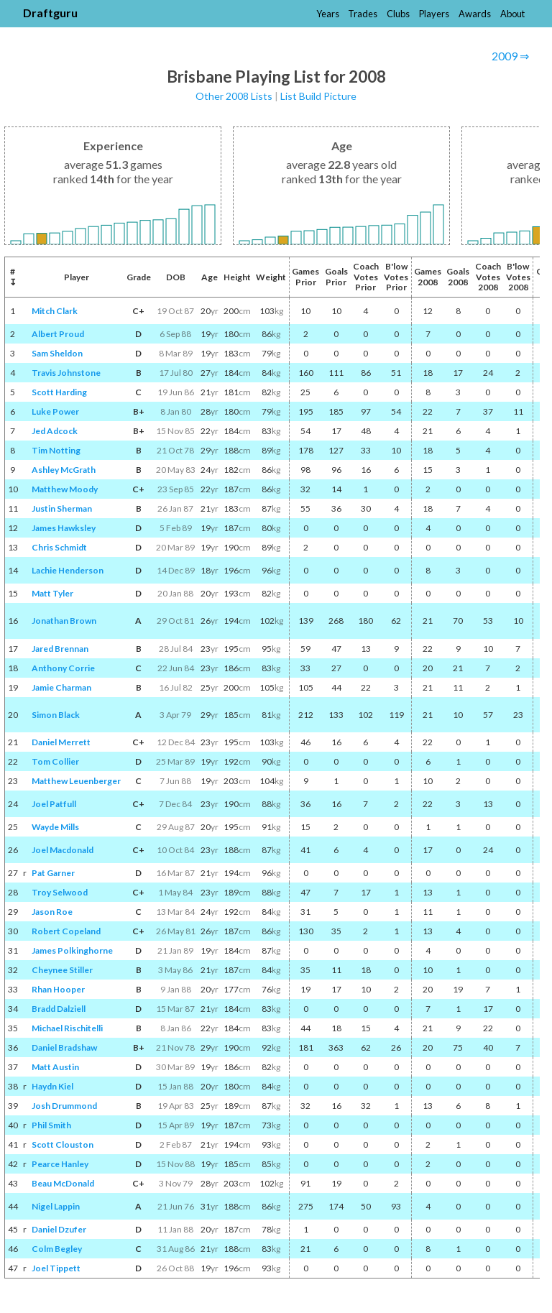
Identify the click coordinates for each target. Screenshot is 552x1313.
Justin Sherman (62, 508)
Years (327, 13)
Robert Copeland (66, 931)
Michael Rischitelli (67, 1028)
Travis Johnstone (66, 372)
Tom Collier (55, 761)
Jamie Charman (61, 687)
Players (434, 13)
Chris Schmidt (59, 547)
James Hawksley (64, 527)
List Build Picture (318, 96)
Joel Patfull (54, 803)
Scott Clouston (62, 1144)
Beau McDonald (63, 1183)
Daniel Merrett (61, 742)
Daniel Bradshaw (64, 1047)
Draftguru (50, 12)
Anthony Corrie (63, 668)
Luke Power (55, 411)
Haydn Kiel (52, 1086)
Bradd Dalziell (59, 1008)
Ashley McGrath (64, 469)
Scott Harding (59, 392)
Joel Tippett (56, 1268)
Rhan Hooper (58, 989)
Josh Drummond (64, 1105)
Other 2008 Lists (234, 96)
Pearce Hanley (60, 1163)
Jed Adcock (55, 430)
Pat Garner (53, 872)
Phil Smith (51, 1125)
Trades (362, 13)
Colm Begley (57, 1248)
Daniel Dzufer (59, 1229)
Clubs (398, 13)
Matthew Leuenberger (76, 780)
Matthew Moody (65, 489)
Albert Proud (58, 333)
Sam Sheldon (57, 353)
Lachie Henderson (68, 570)
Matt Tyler (52, 593)
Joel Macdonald (62, 849)
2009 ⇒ (510, 56)
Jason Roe (52, 911)
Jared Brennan (60, 648)
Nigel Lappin (56, 1206)
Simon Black (56, 714)
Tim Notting (56, 450)
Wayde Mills (55, 826)
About (512, 13)
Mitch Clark (55, 310)
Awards (475, 13)
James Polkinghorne (72, 950)
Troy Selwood (60, 892)
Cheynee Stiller (62, 969)
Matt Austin (55, 1066)
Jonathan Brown (64, 620)
